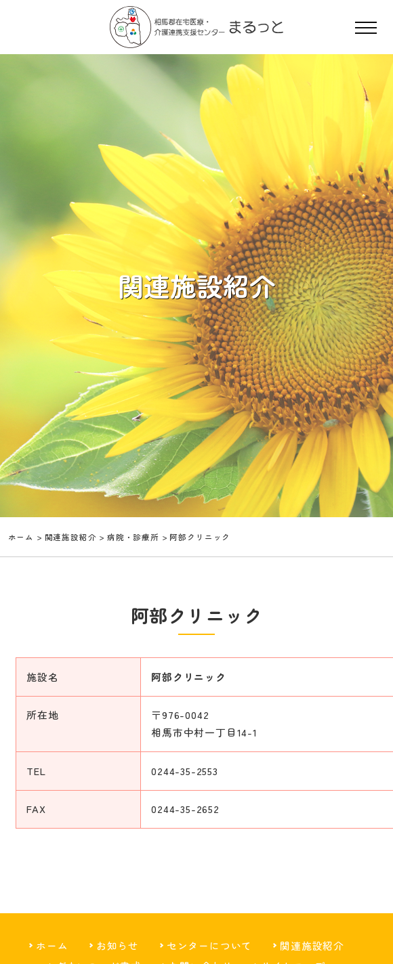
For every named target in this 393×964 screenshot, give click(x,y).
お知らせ (117, 949)
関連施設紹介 (313, 949)
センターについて (210, 949)
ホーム (21, 536)
